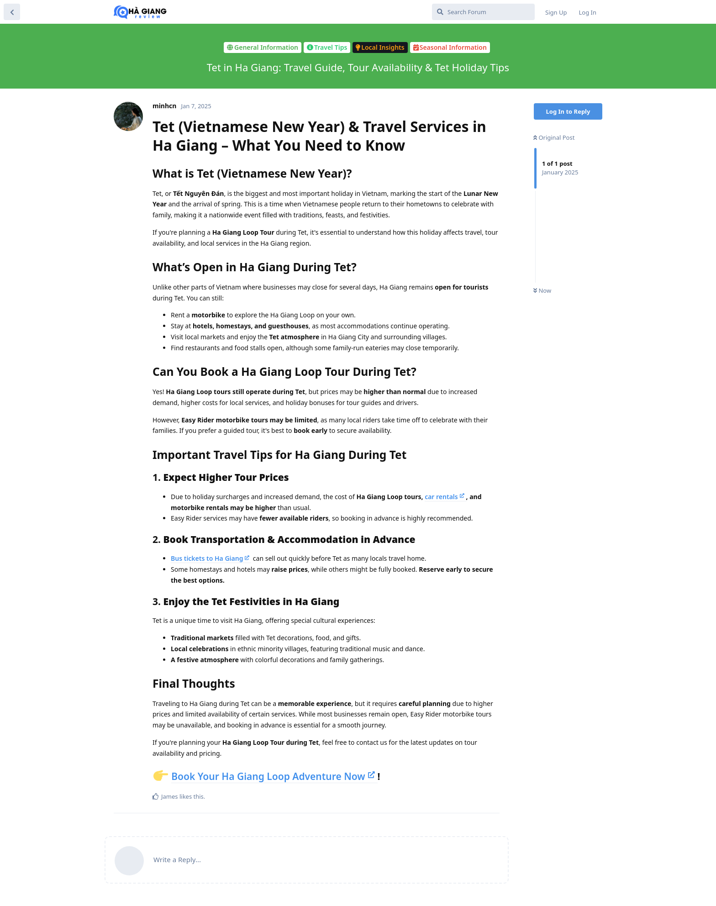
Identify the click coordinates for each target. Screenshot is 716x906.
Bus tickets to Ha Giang (207, 558)
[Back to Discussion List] (12, 12)
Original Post (553, 137)
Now (542, 290)
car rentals (441, 496)
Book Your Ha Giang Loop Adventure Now (268, 776)
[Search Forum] (483, 12)
